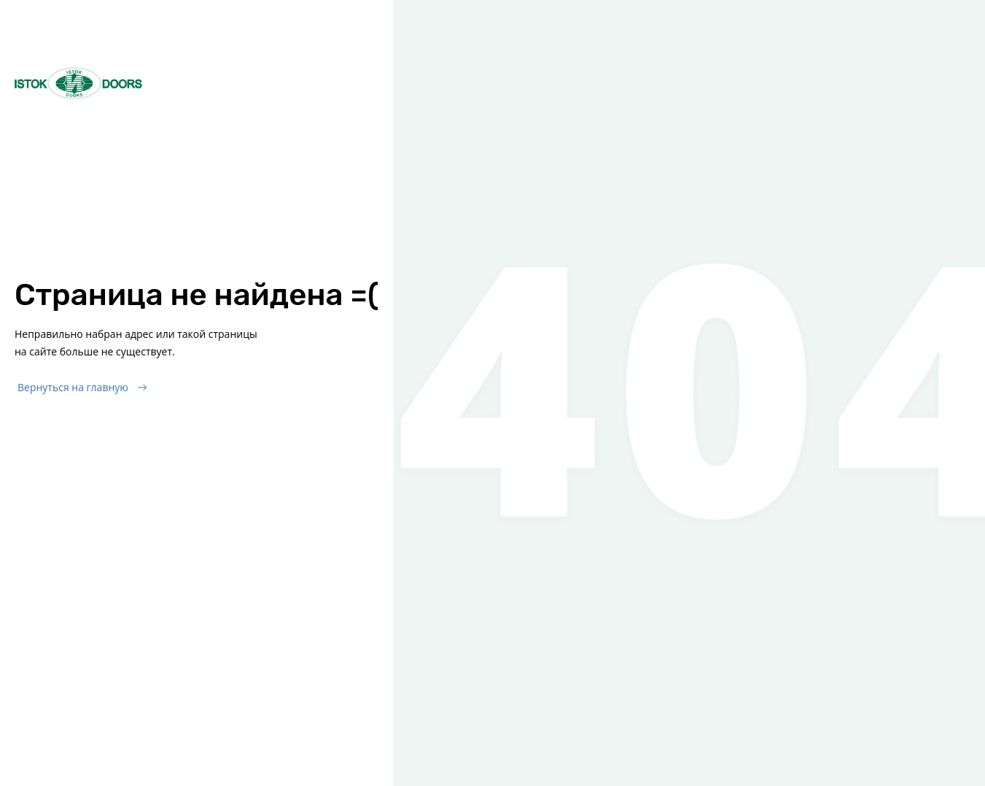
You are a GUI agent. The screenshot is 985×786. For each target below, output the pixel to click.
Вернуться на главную (72, 387)
